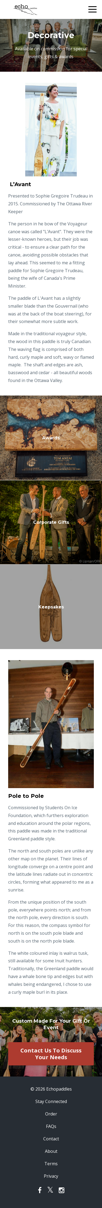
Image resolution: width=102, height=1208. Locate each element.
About (51, 1151)
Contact (51, 1139)
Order (51, 1114)
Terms (51, 1164)
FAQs (51, 1126)
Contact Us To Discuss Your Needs (51, 1054)
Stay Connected (51, 1101)
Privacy (51, 1176)
